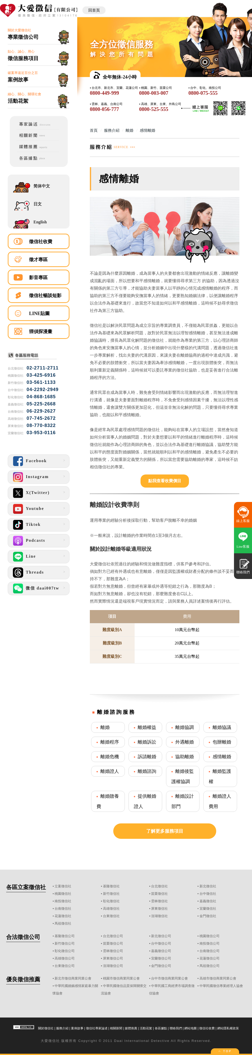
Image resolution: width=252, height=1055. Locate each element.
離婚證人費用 (220, 801)
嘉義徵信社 (207, 901)
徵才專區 (38, 259)
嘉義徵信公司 (161, 951)
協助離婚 (184, 756)
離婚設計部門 (182, 801)
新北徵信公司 (161, 936)
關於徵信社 (46, 1028)
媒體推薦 (131, 1028)
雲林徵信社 (159, 901)
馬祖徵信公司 (209, 966)
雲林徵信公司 (113, 951)
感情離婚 (222, 756)
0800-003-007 (153, 93)
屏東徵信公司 (113, 958)
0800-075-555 (203, 93)
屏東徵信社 (159, 908)
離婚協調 (184, 727)
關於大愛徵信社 (38, 34)
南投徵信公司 (209, 943)
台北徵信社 (159, 886)
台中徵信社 (207, 894)
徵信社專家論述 (97, 1028)
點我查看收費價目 (164, 481)
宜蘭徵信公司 (161, 958)
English (40, 222)
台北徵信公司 (113, 936)
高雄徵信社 (111, 908)
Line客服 (243, 546)
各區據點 (161, 1028)
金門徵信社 (207, 916)
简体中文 (41, 186)
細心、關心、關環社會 (38, 98)
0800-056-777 (104, 109)
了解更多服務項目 (164, 831)
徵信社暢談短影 (45, 295)
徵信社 (54, 1041)
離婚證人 (109, 771)
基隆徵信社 (111, 886)
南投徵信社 (63, 901)
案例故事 (77, 1028)
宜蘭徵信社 (207, 908)
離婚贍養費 (108, 801)
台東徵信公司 (65, 966)
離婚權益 (147, 727)
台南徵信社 (63, 908)
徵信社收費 (40, 241)
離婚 (105, 727)
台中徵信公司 (161, 943)
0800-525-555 (153, 109)
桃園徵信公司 (209, 936)
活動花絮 (146, 1028)
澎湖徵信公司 (113, 966)
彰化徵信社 (111, 901)
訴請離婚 (147, 756)
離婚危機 (109, 756)
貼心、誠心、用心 (38, 56)
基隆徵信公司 (65, 936)
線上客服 (243, 521)
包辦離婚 (222, 742)
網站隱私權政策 (228, 1028)
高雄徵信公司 (65, 958)
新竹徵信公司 (65, 943)
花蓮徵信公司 (209, 958)
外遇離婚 (184, 742)
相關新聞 (116, 1028)
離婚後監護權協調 (182, 776)
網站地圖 (190, 1028)
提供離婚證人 (145, 801)
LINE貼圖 (39, 313)
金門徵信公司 (161, 966)
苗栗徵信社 (159, 894)
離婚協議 (222, 727)
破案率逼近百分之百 (38, 77)
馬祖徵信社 (63, 923)
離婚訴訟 (147, 742)
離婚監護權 (220, 776)
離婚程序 (109, 742)
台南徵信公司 (209, 951)
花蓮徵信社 (63, 916)
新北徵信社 (207, 886)
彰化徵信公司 (65, 951)
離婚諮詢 (147, 771)
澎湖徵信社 (159, 916)
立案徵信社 (63, 886)
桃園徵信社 (63, 894)
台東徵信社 (111, 916)
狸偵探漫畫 (40, 331)
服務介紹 (62, 1028)
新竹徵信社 (111, 894)
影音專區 (38, 277)
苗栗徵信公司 (113, 943)
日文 (37, 204)
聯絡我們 (176, 1028)
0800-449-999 (104, 93)
